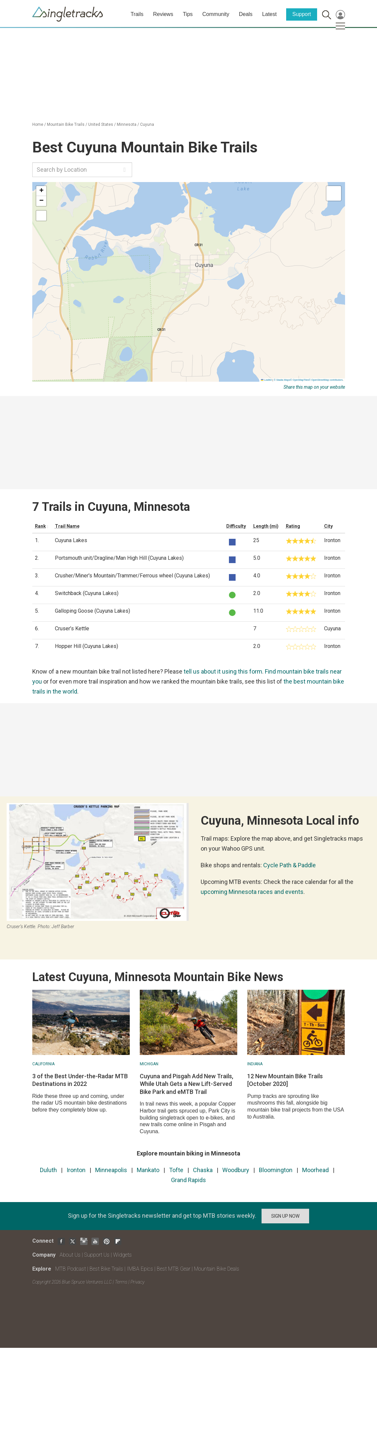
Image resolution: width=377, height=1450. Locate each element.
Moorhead (315, 1169)
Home (37, 124)
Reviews (163, 14)
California (43, 1064)
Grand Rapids (188, 1179)
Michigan (149, 1064)
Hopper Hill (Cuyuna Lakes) (86, 646)
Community (215, 14)
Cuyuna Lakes (71, 540)
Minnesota (126, 124)
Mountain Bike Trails (66, 124)
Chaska (203, 1169)
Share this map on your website (314, 387)
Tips (188, 14)
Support (301, 14)
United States (100, 124)
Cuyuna (147, 124)
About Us (70, 1255)
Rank (40, 526)
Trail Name (67, 526)
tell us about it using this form (223, 671)
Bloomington (275, 1169)
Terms (121, 1282)
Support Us (96, 1255)
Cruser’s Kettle (72, 628)
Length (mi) (266, 526)
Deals (246, 14)
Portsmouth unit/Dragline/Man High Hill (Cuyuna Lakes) (119, 558)
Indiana (255, 1064)
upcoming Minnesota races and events (252, 891)
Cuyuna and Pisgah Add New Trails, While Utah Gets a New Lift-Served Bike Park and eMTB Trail (186, 1084)
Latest (269, 14)
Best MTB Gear (173, 1269)
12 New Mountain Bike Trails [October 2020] (285, 1080)
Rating (293, 526)
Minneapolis (111, 1169)
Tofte (176, 1169)
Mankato (148, 1169)
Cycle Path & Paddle (289, 865)
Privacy (137, 1282)
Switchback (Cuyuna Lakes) (86, 593)
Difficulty (236, 526)
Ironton (76, 1169)
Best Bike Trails (106, 1269)
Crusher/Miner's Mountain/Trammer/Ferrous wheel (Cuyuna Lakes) (132, 575)
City (328, 526)
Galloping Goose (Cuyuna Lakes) (92, 611)
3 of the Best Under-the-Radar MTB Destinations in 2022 (80, 1080)
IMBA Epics (140, 1269)
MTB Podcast (70, 1269)
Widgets (122, 1255)
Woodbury (235, 1169)
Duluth (48, 1169)
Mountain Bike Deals (216, 1269)
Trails (136, 14)
